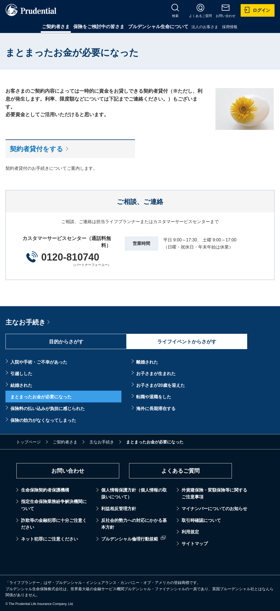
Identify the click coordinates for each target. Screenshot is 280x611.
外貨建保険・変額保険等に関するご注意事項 (214, 493)
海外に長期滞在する (156, 408)
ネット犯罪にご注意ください (49, 539)
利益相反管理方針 (118, 508)
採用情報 (229, 27)
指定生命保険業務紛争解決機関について (54, 505)
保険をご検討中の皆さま (98, 26)
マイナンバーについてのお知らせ (214, 508)
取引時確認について (201, 520)
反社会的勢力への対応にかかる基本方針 (134, 524)
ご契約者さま (56, 26)
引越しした (21, 373)
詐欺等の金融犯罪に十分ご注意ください (54, 524)
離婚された (147, 362)
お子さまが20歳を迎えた (160, 385)
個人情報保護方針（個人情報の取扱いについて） (134, 493)
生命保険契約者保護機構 (45, 490)
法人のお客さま (204, 27)
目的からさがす (66, 341)
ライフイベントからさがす (186, 341)
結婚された (21, 385)
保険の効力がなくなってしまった (43, 420)
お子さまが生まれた (156, 373)
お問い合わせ (67, 471)
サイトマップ (195, 543)
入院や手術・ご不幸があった (38, 362)
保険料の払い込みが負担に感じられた (47, 408)
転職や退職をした (153, 396)
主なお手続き (25, 322)
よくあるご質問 (180, 471)
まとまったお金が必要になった (41, 396)
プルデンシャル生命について (158, 26)
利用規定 (190, 532)
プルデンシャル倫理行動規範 (129, 539)
